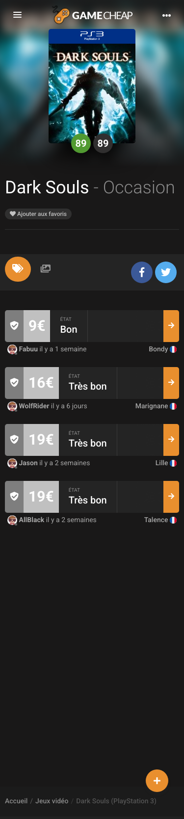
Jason (23, 463)
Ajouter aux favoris (38, 214)
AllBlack (26, 520)
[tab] (18, 269)
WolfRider (29, 406)
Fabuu (23, 349)
